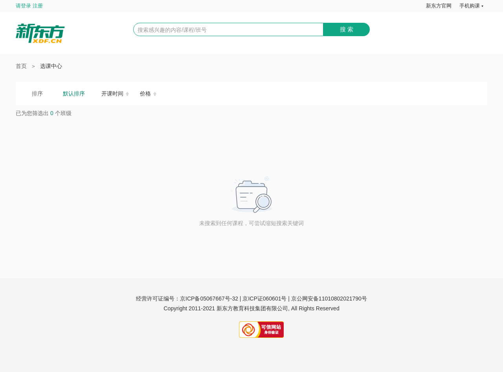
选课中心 (51, 66)
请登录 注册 (29, 6)
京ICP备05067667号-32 (209, 298)
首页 (21, 66)
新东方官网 (439, 6)
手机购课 (469, 6)
